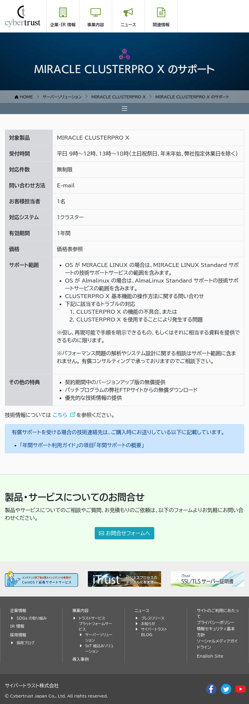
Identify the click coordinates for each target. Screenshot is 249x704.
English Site (210, 656)
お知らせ (148, 623)
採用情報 (18, 635)
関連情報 (161, 25)
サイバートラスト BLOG (154, 631)
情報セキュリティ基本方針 (216, 632)
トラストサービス (92, 618)
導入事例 (80, 659)
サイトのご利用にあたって (218, 614)
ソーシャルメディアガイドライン (217, 644)
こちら (61, 415)
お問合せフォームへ (124, 533)
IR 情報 (17, 626)
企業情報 (18, 611)
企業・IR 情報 (63, 25)
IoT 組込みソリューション (99, 648)
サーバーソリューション (99, 637)
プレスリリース (152, 618)
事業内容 (95, 25)
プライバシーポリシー (215, 623)
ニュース (128, 25)
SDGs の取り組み (32, 618)
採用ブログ (25, 643)
